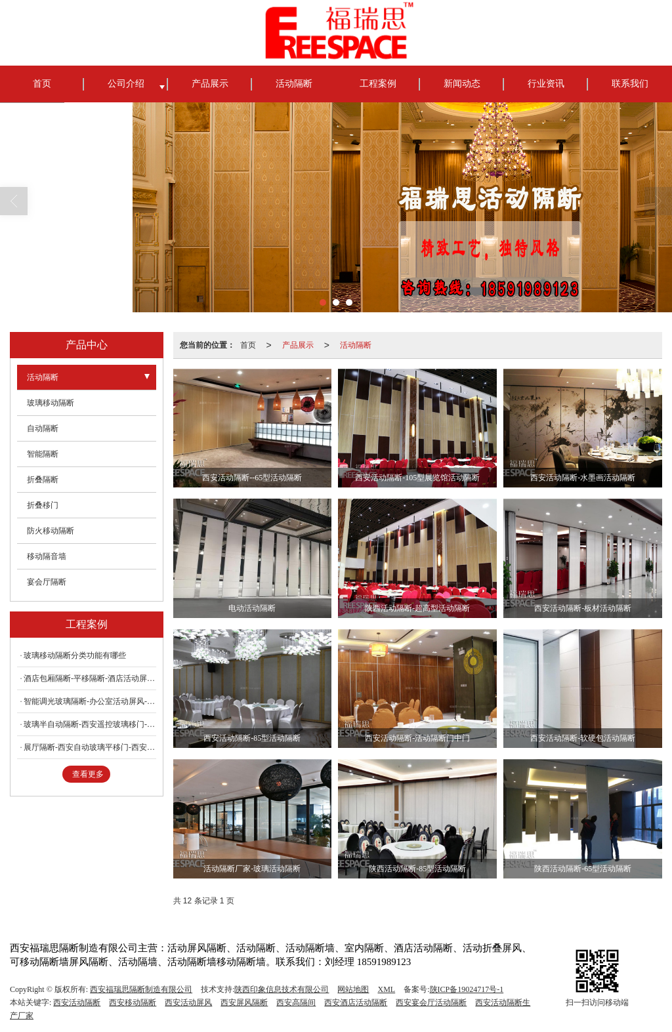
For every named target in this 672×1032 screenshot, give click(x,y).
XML (386, 989)
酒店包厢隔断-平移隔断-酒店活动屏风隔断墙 (90, 678)
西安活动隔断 (76, 1002)
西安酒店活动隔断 (355, 1002)
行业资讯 (546, 84)
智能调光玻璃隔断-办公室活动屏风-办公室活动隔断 (90, 701)
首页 (42, 84)
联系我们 (630, 84)
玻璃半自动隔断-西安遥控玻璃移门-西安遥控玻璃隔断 (90, 724)
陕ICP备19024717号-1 (467, 989)
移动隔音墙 (46, 556)
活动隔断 (294, 84)
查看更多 (88, 774)
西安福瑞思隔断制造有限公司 (141, 989)
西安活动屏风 (188, 1002)
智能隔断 (42, 454)
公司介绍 (126, 84)
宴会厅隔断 (46, 582)
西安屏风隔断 (244, 1002)
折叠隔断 (42, 479)
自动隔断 (42, 428)
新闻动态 (462, 84)
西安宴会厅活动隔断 (431, 1002)
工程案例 (378, 84)
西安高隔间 (296, 1002)
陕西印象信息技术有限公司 (281, 989)
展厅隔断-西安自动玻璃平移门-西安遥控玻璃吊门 (90, 747)
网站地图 (353, 989)
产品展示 (210, 84)
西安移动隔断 (132, 1002)
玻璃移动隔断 (50, 402)
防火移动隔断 (50, 530)
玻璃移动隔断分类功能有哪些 (75, 655)
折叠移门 (42, 505)
